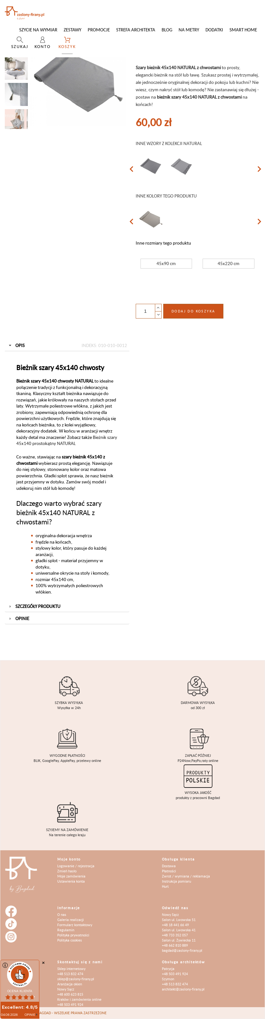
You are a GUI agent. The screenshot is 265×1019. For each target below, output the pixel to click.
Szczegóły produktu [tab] (34, 606)
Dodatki (214, 30)
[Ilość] (145, 311)
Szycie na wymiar (38, 30)
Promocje (99, 30)
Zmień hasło (66, 871)
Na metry (189, 30)
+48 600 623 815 (70, 994)
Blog (167, 30)
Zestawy (72, 30)
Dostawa (169, 865)
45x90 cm (166, 263)
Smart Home (243, 30)
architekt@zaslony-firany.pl (183, 989)
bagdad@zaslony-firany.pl (182, 950)
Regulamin (65, 929)
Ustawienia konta (71, 881)
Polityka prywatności (73, 935)
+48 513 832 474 (70, 973)
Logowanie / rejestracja (75, 865)
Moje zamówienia (71, 876)
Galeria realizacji (70, 919)
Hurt (165, 886)
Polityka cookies (69, 940)
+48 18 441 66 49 (175, 924)
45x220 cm (228, 263)
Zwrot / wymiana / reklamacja (186, 876)
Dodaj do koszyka (193, 311)
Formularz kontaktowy (74, 924)
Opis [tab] (67, 345)
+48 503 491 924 (70, 1004)
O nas (61, 914)
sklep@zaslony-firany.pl (75, 978)
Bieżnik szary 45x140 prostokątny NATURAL (66, 440)
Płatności (169, 871)
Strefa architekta (135, 30)
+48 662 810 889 (175, 945)
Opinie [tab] (18, 618)
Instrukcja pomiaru (176, 881)
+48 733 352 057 (175, 935)
